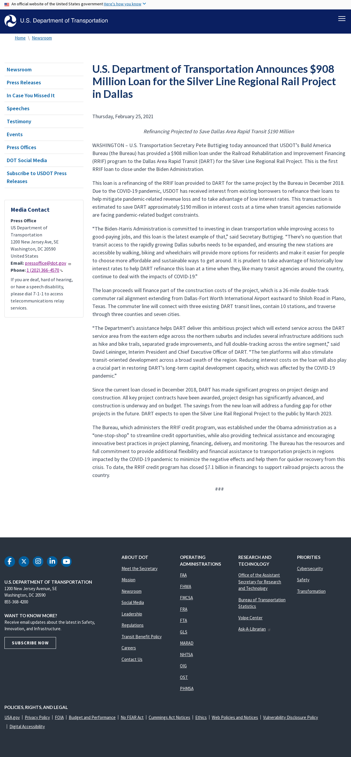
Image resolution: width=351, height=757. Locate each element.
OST (184, 677)
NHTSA (186, 654)
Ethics (201, 717)
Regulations (133, 625)
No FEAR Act (132, 717)
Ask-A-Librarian (254, 629)
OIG (183, 666)
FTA (183, 620)
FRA (183, 609)
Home (20, 38)
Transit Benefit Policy (142, 636)
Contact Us (132, 659)
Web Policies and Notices (235, 717)
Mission (128, 579)
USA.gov (12, 717)
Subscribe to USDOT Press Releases (37, 177)
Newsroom (42, 38)
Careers (129, 648)
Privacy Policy (37, 717)
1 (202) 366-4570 (45, 270)
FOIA (59, 717)
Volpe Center (250, 618)
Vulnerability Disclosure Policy (290, 717)
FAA (183, 575)
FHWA (185, 586)
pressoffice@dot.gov (48, 263)
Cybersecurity (310, 568)
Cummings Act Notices (169, 717)
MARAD (186, 643)
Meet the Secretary (140, 568)
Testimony (19, 121)
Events (15, 134)
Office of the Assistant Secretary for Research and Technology (259, 581)
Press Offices (21, 147)
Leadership (132, 614)
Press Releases (24, 82)
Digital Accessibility (27, 726)
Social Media (133, 602)
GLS (183, 632)
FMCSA (186, 597)
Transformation (311, 591)
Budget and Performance (92, 717)
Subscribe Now (30, 643)
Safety (303, 579)
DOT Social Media (27, 160)
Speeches (18, 108)
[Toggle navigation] (341, 18)
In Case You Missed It (31, 95)
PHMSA (186, 688)
